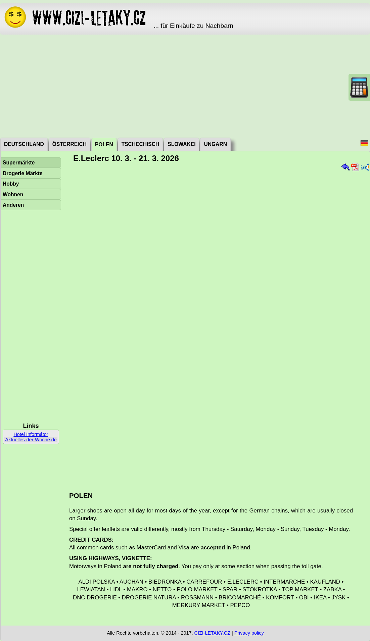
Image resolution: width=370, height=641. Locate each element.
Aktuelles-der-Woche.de (30, 439)
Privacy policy (249, 633)
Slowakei (181, 144)
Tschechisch (140, 144)
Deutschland (24, 144)
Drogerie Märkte (23, 173)
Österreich (69, 144)
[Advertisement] (185, 86)
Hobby (11, 184)
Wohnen (13, 194)
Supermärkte (19, 162)
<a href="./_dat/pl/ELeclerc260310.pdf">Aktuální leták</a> (216, 325)
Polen (104, 144)
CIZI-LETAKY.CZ (212, 633)
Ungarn (215, 144)
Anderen (13, 205)
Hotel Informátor (30, 434)
